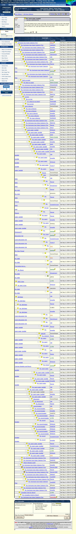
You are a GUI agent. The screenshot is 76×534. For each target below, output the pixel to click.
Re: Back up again (28, 82)
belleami (52, 474)
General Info (5, 65)
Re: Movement (39, 401)
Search (3, 26)
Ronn (51, 99)
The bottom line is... (20, 266)
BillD (16, 255)
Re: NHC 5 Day (22, 285)
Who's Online (47, 10)
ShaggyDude (53, 85)
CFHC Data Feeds (6, 76)
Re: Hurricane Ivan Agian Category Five (32, 89)
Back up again (26, 80)
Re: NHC (17, 190)
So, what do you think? (33, 101)
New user (39, 10)
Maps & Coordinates (7, 49)
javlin (51, 134)
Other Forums (44, 8)
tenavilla (52, 47)
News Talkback (18, 14)
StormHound (53, 319)
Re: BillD (17, 258)
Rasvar (52, 125)
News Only (4, 19)
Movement (36, 399)
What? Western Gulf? (29, 462)
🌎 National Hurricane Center (6, 92)
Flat (67, 14)
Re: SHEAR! (45, 336)
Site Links (4, 68)
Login (3, 5)
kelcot (51, 127)
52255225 (53, 104)
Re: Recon (21, 270)
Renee (52, 336)
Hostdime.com (50, 523)
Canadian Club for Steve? (28, 492)
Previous (52, 14)
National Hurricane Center (51, 528)
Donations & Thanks (7, 44)
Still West (20, 297)
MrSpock (52, 130)
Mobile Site (4, 80)
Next (63, 14)
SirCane (52, 49)
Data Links (4, 70)
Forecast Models (6, 53)
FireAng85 (53, 101)
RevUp (52, 64)
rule (51, 57)
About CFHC (5, 78)
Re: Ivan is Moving (31, 108)
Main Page (4, 17)
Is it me (27, 97)
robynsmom (53, 54)
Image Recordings (6, 51)
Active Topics (57, 8)
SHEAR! (43, 333)
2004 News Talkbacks (28, 14)
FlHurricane (7, 7)
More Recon (5, 58)
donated (31, 527)
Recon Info (4, 55)
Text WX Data (5, 74)
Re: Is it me (29, 99)
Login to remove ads (6, 95)
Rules (57, 10)
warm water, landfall (32, 130)
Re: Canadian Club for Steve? (30, 495)
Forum (3, 41)
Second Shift (53, 467)
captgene (52, 45)
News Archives (5, 24)
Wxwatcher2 (53, 185)
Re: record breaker (40, 408)
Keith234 (52, 89)
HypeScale (3, 34)
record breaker (37, 406)
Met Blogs (4, 21)
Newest (7, 41)
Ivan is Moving (29, 106)
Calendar (62, 10)
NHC (44, 175)
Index (57, 14)
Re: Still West (21, 301)
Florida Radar (5, 60)
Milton (33, 4)
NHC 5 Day (21, 281)
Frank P (52, 165)
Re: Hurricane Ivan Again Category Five (32, 45)
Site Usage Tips (6, 72)
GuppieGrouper (54, 204)
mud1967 (52, 477)
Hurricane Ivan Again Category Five (28, 42)
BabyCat (52, 94)
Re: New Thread (19, 251)
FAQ (53, 10)
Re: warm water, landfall (35, 132)
